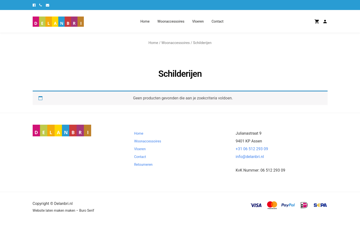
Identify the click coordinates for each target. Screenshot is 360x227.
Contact (218, 21)
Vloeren (198, 21)
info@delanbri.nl (250, 156)
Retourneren (143, 164)
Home (145, 21)
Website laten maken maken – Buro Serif (63, 210)
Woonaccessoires (171, 21)
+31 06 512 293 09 (252, 149)
